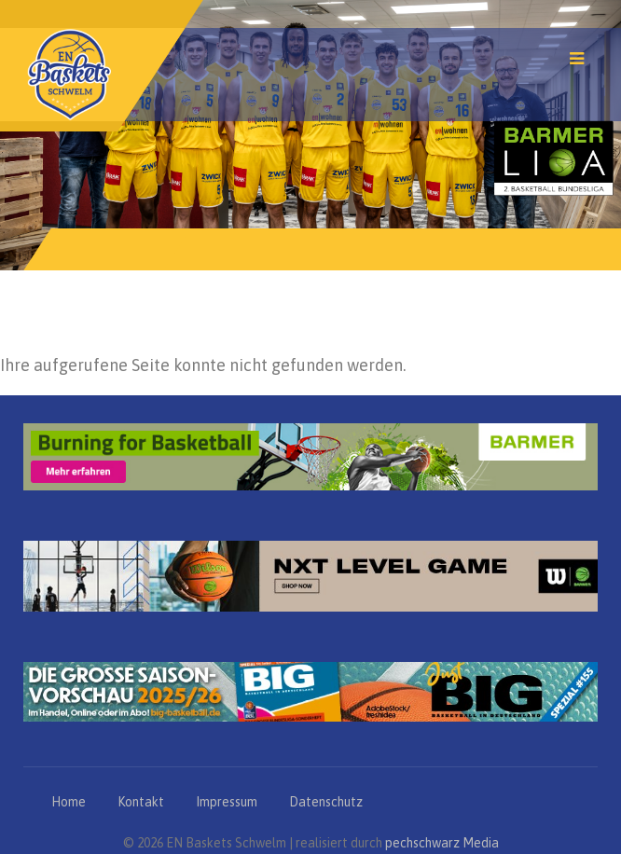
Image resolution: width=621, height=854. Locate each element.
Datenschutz (326, 801)
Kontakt (140, 801)
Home (68, 801)
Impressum (226, 801)
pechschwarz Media (442, 842)
